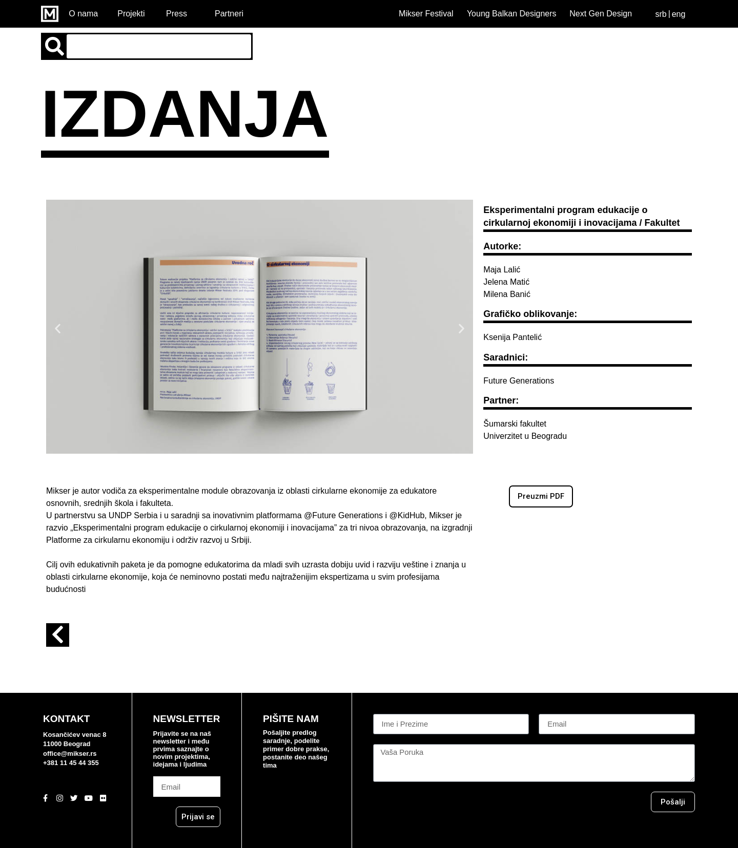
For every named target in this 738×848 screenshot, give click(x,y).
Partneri (229, 13)
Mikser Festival (426, 13)
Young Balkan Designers (512, 13)
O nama (83, 13)
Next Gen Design (600, 13)
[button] (57, 328)
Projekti (131, 13)
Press (176, 13)
